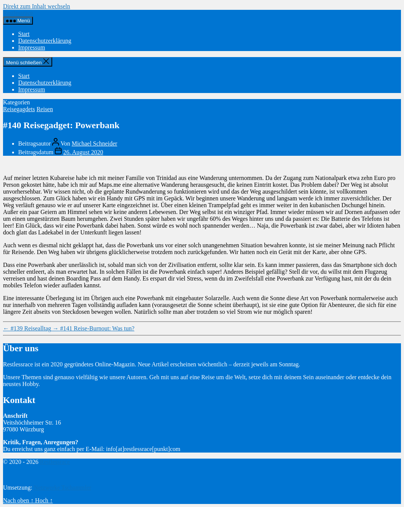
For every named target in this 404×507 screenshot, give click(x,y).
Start (24, 34)
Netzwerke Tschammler (62, 487)
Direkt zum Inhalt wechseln (36, 6)
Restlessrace (18, 13)
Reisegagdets (19, 109)
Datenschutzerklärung (44, 40)
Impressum (31, 47)
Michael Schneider (94, 143)
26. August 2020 (83, 152)
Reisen (44, 109)
